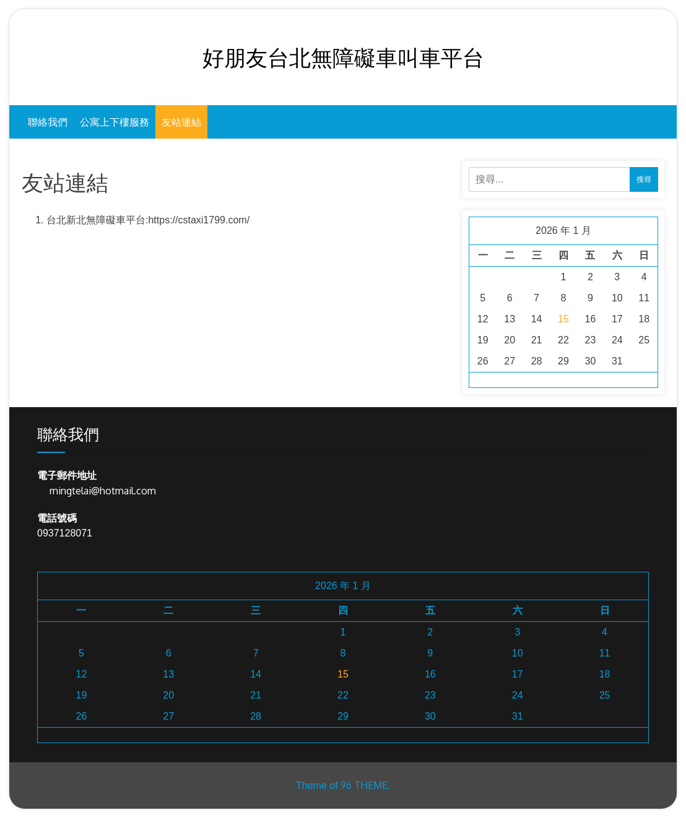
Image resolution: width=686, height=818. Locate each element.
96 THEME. (365, 785)
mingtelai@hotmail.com (103, 490)
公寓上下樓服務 (114, 122)
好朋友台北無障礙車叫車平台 (343, 57)
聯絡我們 (47, 122)
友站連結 (181, 122)
